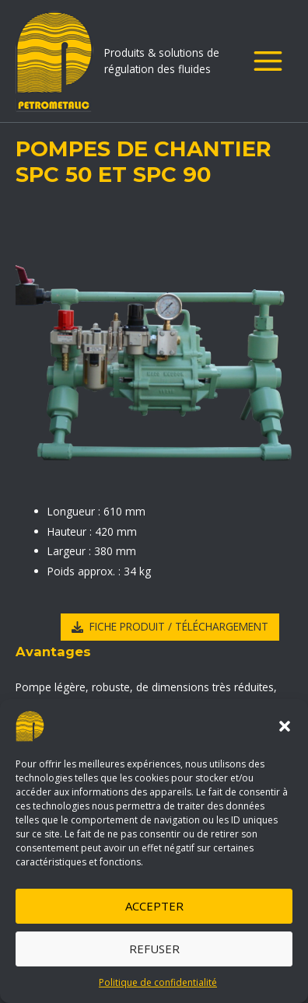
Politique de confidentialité (158, 982)
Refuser (154, 948)
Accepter (154, 906)
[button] (284, 726)
